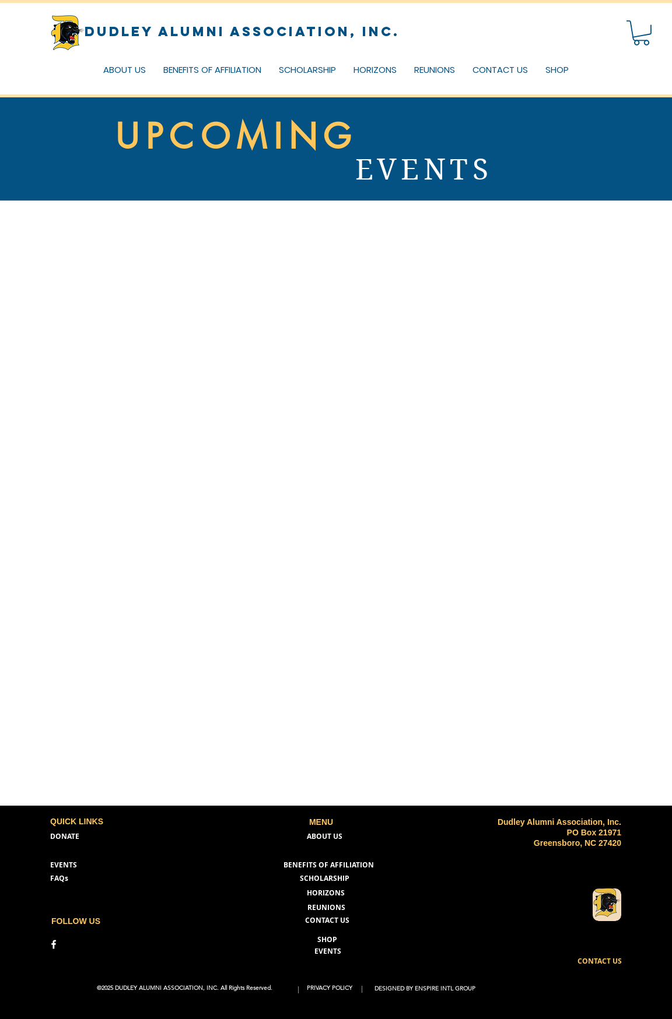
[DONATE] (66, 837)
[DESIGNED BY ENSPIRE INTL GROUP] (426, 989)
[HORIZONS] (326, 893)
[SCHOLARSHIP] (324, 879)
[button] (500, 69)
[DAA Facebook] (54, 944)
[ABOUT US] (324, 837)
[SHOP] (329, 940)
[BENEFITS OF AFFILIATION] (329, 865)
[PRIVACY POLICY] (330, 988)
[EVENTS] (66, 865)
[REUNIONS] (329, 908)
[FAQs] (62, 879)
